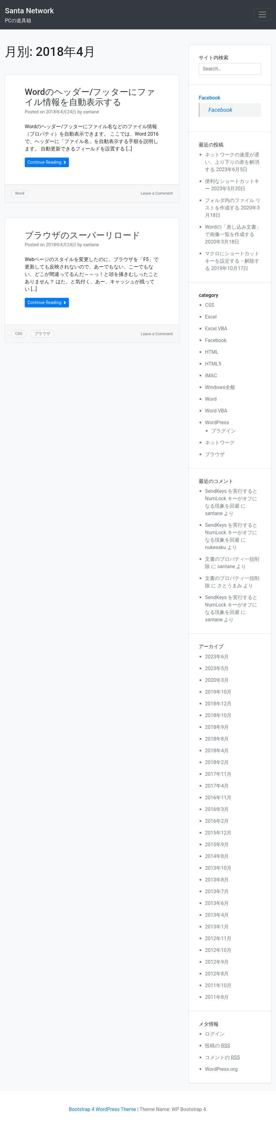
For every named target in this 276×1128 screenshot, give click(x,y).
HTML (211, 352)
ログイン (215, 1034)
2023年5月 (217, 668)
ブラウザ (42, 333)
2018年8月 (217, 739)
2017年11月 (218, 774)
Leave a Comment (157, 193)
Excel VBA (216, 329)
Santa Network (29, 10)
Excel (211, 317)
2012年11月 (218, 938)
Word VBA (216, 411)
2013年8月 (217, 880)
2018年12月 (218, 704)
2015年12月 (218, 833)
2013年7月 (217, 891)
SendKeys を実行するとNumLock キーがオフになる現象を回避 (231, 498)
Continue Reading (47, 162)
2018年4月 (217, 751)
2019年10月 (218, 692)
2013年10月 (218, 868)
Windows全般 (220, 387)
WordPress (217, 422)
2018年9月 (217, 727)
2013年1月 (217, 927)
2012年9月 (217, 962)
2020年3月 (217, 680)
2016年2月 (217, 821)
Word (19, 193)
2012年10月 (218, 950)
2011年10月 (218, 985)
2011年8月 (217, 997)
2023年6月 (217, 657)
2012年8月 (217, 974)
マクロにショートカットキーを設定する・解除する (232, 261)
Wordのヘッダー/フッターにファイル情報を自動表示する (90, 97)
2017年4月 (217, 786)
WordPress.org (221, 1069)
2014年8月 (217, 856)
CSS (19, 333)
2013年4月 (217, 915)
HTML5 (213, 364)
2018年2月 (217, 762)
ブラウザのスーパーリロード (82, 235)
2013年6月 (217, 903)
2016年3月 (217, 809)
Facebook (209, 98)
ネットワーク (220, 443)
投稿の (217, 1046)
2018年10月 (218, 715)
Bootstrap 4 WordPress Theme (102, 1109)
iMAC (211, 375)
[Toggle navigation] (262, 14)
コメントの (222, 1057)
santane (91, 112)
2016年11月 (218, 798)
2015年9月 (217, 844)
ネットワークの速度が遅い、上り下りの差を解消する (232, 162)
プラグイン (223, 431)
